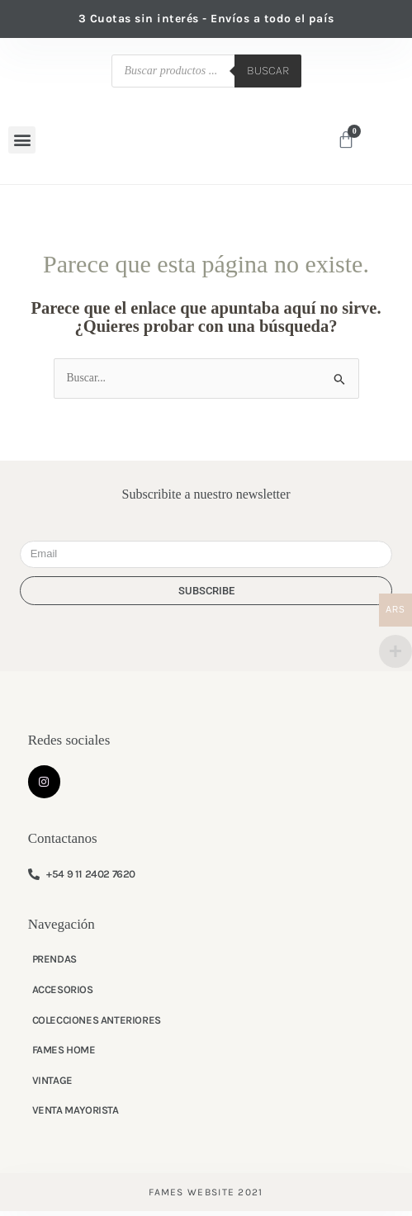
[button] (22, 142)
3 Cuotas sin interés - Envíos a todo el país (206, 19)
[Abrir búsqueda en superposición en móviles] (206, 71)
